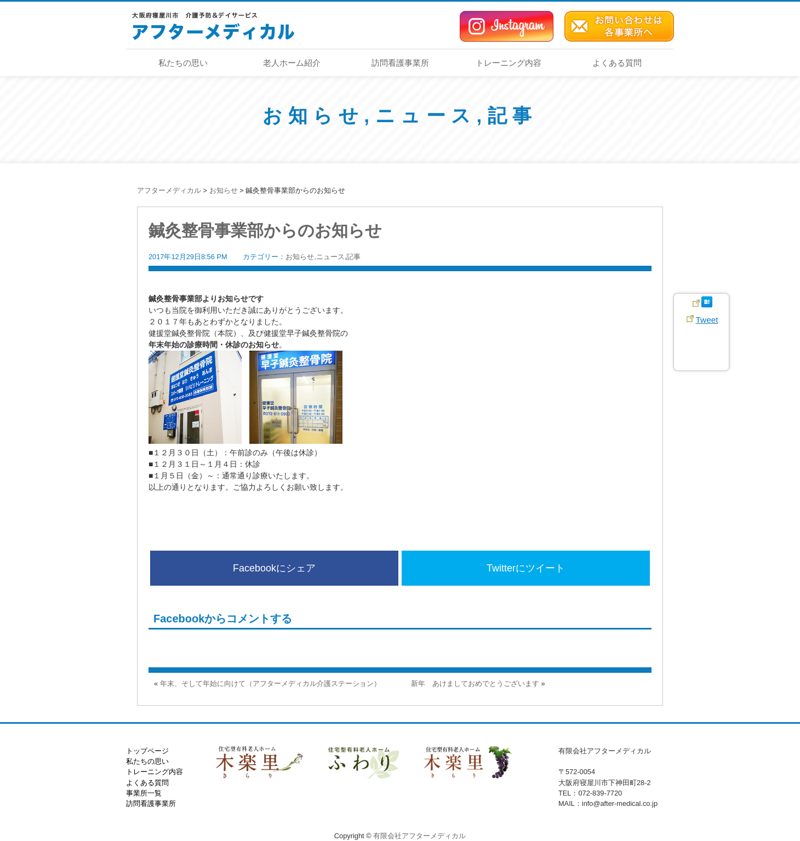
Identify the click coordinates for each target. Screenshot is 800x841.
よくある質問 (617, 62)
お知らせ (313, 115)
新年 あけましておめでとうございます (475, 683)
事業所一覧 (144, 793)
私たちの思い (183, 62)
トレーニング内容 (508, 62)
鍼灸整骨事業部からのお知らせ (265, 230)
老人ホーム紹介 (292, 62)
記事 (513, 115)
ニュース (426, 115)
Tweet (706, 319)
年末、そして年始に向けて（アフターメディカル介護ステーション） (270, 683)
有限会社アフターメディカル (419, 836)
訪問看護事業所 (400, 62)
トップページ (147, 751)
